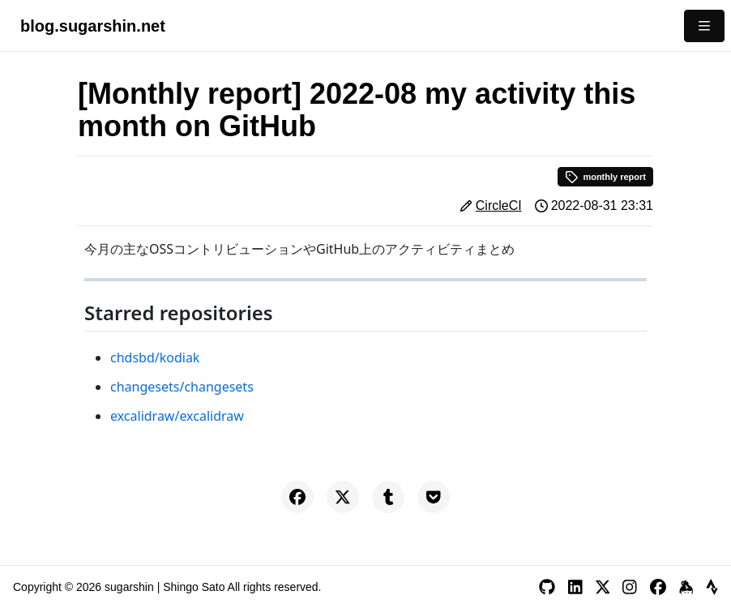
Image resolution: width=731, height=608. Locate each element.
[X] (603, 587)
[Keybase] (686, 587)
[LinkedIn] (575, 587)
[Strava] (712, 587)
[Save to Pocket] (433, 497)
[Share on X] (343, 497)
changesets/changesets (182, 387)
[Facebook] (658, 587)
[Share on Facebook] (297, 497)
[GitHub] (547, 587)
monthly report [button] (605, 176)
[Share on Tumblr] (388, 497)
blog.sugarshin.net (92, 26)
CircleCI (499, 205)
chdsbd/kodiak (154, 357)
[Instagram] (629, 587)
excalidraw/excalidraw (177, 416)
